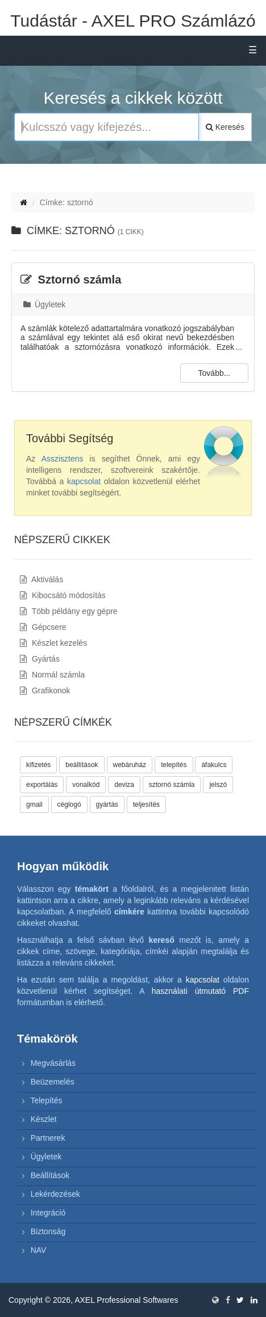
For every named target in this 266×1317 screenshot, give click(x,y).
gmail (34, 804)
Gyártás (40, 658)
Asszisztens (62, 458)
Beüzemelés (52, 1081)
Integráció (48, 1212)
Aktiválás (41, 579)
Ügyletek (44, 304)
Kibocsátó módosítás (63, 595)
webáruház (130, 765)
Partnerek (48, 1137)
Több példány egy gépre (69, 611)
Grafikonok (45, 690)
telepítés (173, 765)
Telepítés (46, 1100)
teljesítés (146, 804)
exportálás (41, 785)
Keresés (225, 127)
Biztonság (48, 1231)
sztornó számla (172, 785)
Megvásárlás (53, 1063)
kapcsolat (84, 481)
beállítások (81, 765)
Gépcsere (43, 627)
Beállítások (50, 1175)
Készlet (44, 1119)
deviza (124, 785)
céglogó (69, 804)
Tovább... (214, 373)
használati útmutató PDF (200, 991)
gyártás (107, 804)
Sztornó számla (70, 279)
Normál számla (52, 674)
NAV (39, 1250)
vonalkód (85, 785)
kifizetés (38, 765)
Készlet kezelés (53, 642)
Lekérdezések (55, 1194)
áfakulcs (213, 765)
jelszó (218, 785)
